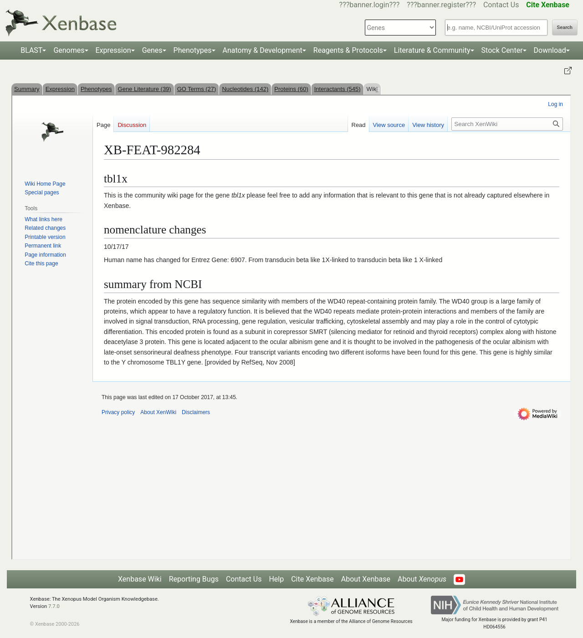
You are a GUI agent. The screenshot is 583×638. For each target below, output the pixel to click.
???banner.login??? (369, 4)
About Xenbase (365, 579)
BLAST (31, 50)
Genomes (68, 50)
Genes (152, 50)
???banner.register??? (441, 4)
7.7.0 (54, 606)
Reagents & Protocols (348, 50)
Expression (113, 50)
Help (276, 579)
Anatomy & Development (262, 50)
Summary (27, 89)
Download (550, 50)
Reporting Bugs (194, 579)
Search (565, 27)
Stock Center (502, 50)
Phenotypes (193, 50)
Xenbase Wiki (140, 579)
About (422, 579)
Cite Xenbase (312, 579)
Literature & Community (432, 50)
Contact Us (501, 4)
